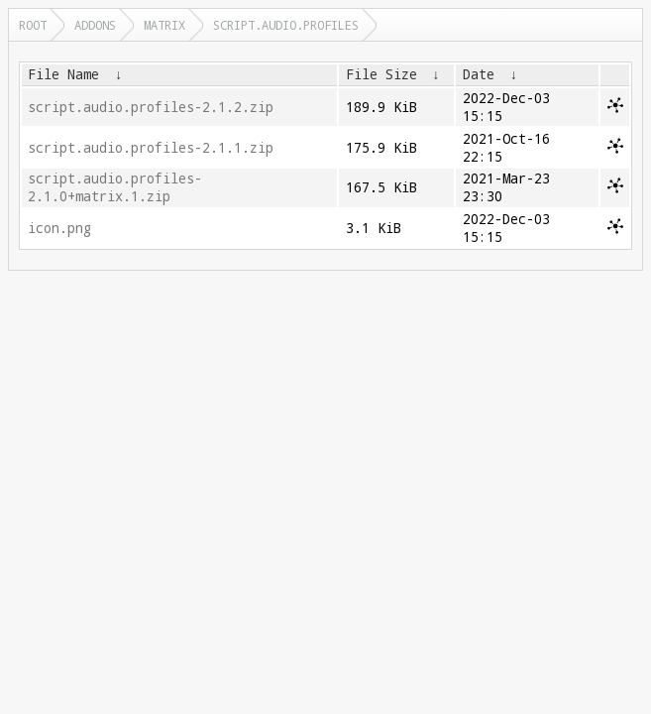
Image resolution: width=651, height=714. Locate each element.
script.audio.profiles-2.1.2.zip (150, 107)
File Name (63, 74)
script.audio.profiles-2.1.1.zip (150, 148)
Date (478, 74)
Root (33, 25)
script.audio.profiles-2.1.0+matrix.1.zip (115, 187)
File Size (381, 74)
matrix (164, 25)
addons (95, 25)
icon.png (59, 228)
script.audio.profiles (286, 25)
